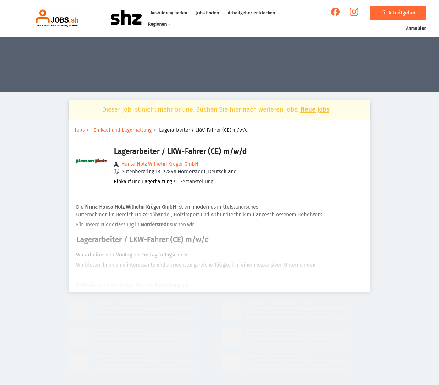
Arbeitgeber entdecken (251, 13)
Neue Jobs (314, 109)
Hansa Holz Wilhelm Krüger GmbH (159, 164)
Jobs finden (207, 13)
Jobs (80, 130)
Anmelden (416, 28)
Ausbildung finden (168, 13)
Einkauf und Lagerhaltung (122, 130)
